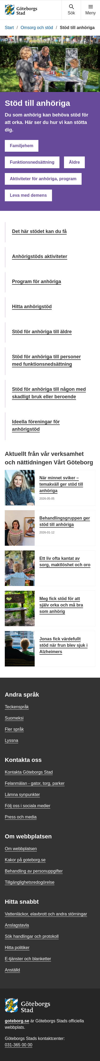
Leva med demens (28, 195)
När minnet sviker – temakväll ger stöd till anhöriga (61, 484)
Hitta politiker (17, 947)
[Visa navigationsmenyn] (90, 9)
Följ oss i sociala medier (27, 805)
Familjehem (21, 145)
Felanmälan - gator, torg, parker (35, 783)
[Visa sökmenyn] (71, 9)
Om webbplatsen (21, 848)
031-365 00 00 (18, 1045)
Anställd (12, 970)
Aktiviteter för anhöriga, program (43, 178)
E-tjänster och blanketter (28, 958)
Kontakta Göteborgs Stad (29, 772)
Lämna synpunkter (22, 794)
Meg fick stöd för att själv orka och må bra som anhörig (61, 605)
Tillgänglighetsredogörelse (29, 882)
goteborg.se (17, 1021)
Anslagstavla (17, 925)
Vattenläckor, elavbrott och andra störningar (46, 914)
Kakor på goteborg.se (25, 860)
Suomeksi (14, 718)
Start (9, 27)
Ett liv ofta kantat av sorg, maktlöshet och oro (64, 561)
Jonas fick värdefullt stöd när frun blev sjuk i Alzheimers (63, 645)
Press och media (21, 817)
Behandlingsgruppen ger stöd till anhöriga (64, 521)
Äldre (74, 162)
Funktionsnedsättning (32, 162)
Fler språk (14, 729)
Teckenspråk (17, 707)
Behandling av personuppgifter (34, 871)
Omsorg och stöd (37, 27)
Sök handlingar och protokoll (32, 936)
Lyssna (11, 740)
